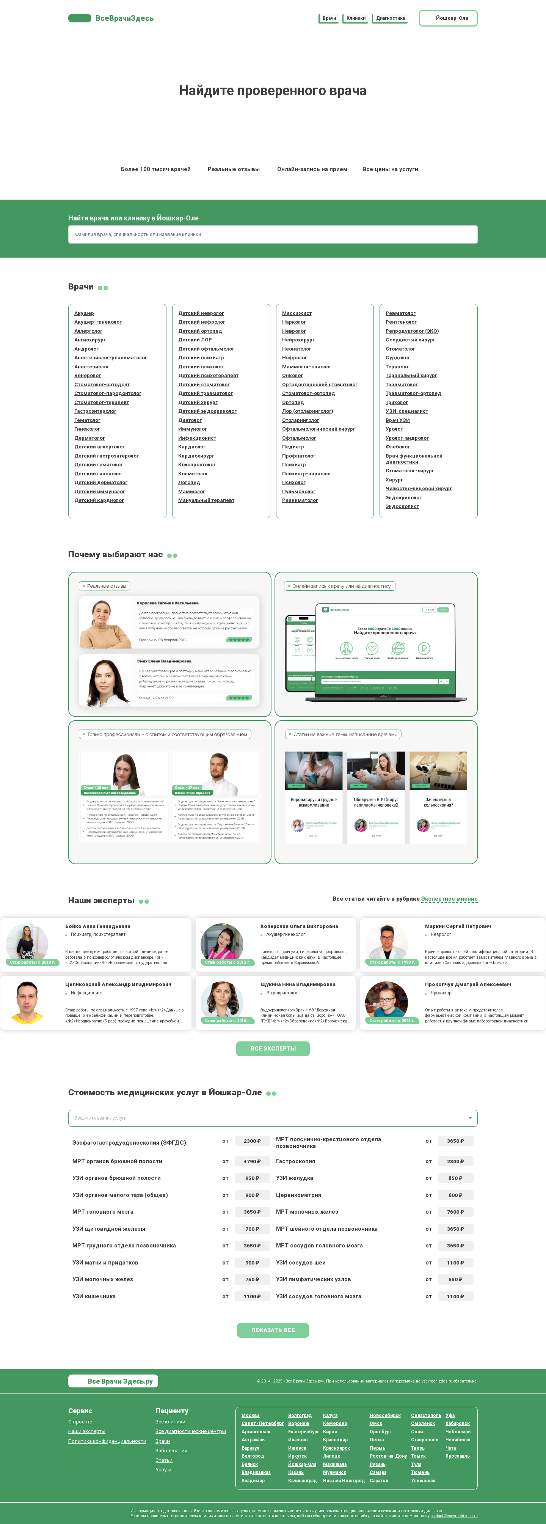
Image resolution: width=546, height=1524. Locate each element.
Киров (330, 1431)
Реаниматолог (300, 500)
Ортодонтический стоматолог (320, 384)
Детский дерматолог (100, 482)
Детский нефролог (201, 322)
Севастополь (426, 1415)
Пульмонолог (298, 491)
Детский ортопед (200, 331)
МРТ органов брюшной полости (117, 1161)
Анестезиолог (91, 366)
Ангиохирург (90, 340)
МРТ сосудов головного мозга (319, 1245)
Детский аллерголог (99, 447)
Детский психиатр (201, 357)
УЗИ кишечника (94, 1296)
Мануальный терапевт (206, 500)
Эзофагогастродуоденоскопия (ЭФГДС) (129, 1142)
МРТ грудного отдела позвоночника (124, 1245)
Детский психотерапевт (208, 375)
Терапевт (397, 366)
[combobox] (273, 1118)
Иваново (298, 1439)
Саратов (379, 1480)
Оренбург (380, 1431)
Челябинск (458, 1439)
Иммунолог (192, 429)
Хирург (394, 480)
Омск (376, 1423)
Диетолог (190, 420)
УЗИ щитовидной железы (108, 1228)
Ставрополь (424, 1439)
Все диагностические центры (190, 1431)
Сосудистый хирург (410, 340)
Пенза (377, 1439)
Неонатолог (296, 349)
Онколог (292, 375)
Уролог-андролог (407, 438)
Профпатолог (298, 456)
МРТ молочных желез (307, 1211)
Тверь (418, 1448)
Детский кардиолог (99, 500)
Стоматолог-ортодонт (102, 384)
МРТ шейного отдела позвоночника (327, 1228)
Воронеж (298, 1423)
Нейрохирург (298, 340)
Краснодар (335, 1439)
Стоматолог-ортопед (308, 393)
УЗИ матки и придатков (105, 1262)
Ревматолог (401, 313)
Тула (416, 1464)
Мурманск (334, 1472)
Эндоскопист (402, 506)
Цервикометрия (298, 1195)
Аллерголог (88, 331)
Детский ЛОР (195, 340)
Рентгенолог (401, 322)
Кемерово (335, 1423)
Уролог (394, 429)
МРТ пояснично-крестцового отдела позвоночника (328, 1143)
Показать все (273, 1330)
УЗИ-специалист (407, 411)
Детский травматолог (205, 393)
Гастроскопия (295, 1161)
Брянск (250, 1464)
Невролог (294, 331)
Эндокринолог (404, 497)
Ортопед (293, 402)
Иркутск (297, 1456)
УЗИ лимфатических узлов (313, 1279)
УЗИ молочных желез (102, 1279)
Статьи (164, 1460)
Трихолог (397, 402)
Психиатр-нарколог (306, 473)
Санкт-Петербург (263, 1423)
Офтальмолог (299, 438)
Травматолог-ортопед (413, 393)
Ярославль (458, 1456)
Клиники (356, 18)
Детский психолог (201, 366)
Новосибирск (385, 1415)
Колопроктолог (197, 464)
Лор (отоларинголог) (307, 411)
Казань (296, 1472)
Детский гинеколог (98, 473)
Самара (378, 1472)
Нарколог (294, 322)
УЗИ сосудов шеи (301, 1262)
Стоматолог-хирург (410, 470)
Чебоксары (459, 1431)
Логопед (189, 482)
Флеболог (398, 447)
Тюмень (420, 1472)
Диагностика (390, 18)
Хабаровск (458, 1423)
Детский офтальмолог (206, 349)
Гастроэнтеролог (95, 411)
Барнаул (250, 1448)
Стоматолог (400, 349)
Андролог (86, 349)
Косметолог (193, 473)
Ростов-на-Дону (388, 1456)
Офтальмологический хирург (318, 429)
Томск (418, 1456)
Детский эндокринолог (207, 411)
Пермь (377, 1448)
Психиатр (294, 464)
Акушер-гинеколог (98, 322)
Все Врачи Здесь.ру (119, 1381)
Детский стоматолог (204, 384)
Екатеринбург (303, 1431)
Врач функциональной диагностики (414, 459)
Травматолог (402, 384)
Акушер (84, 313)
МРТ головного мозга (102, 1211)
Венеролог (87, 375)
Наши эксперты (86, 1431)
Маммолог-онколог (306, 366)
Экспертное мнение (449, 898)
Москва (251, 1415)
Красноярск (336, 1448)
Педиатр (293, 447)
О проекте (80, 1421)
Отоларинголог (300, 420)
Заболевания (171, 1450)
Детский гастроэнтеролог (106, 456)
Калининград (302, 1480)
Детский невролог (201, 313)
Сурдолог (398, 357)
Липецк (331, 1456)
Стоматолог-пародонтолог (107, 393)
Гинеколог (87, 429)
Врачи (329, 18)
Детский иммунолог (99, 491)
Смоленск (423, 1423)
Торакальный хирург (411, 375)
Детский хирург (198, 402)
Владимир (253, 1480)
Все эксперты (273, 1048)
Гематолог (87, 420)
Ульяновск (423, 1480)
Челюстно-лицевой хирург (419, 488)
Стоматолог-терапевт (101, 402)
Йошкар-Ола (302, 1464)
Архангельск (256, 1431)
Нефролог (294, 357)
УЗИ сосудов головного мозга (318, 1296)
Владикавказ (256, 1472)
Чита (451, 1448)
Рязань (378, 1464)
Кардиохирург (196, 456)
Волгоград (300, 1415)
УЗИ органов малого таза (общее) (120, 1195)
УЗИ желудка (294, 1178)
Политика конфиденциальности (107, 1441)
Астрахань (253, 1439)
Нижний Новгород (344, 1480)
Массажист (297, 313)
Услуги (163, 1469)
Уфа (450, 1415)
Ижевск (297, 1448)
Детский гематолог (98, 464)
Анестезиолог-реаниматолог (110, 357)
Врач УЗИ (398, 420)
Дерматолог (89, 438)
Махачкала (335, 1464)
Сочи (417, 1431)
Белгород (253, 1456)
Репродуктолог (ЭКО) (412, 331)
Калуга (330, 1415)
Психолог (294, 482)
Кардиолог (192, 447)
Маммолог (191, 491)
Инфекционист (197, 438)
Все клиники (170, 1421)
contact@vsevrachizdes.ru (454, 1515)
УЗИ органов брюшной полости (116, 1178)
